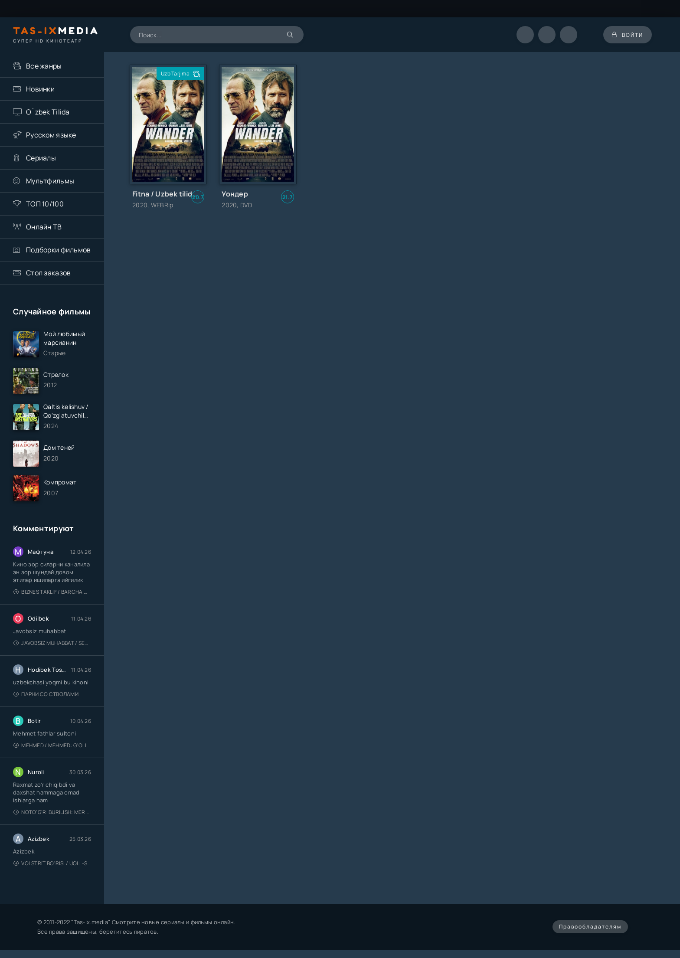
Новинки (40, 89)
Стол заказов (48, 273)
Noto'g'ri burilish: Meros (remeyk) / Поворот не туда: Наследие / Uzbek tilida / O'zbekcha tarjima (52, 812)
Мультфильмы (50, 181)
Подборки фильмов (58, 250)
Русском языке (51, 135)
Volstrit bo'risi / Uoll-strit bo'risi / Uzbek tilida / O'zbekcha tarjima (52, 863)
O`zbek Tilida (48, 112)
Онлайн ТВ (44, 227)
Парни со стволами (45, 694)
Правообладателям (590, 926)
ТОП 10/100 (45, 204)
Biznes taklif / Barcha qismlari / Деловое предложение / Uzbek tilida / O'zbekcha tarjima (52, 591)
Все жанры (44, 66)
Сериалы (41, 158)
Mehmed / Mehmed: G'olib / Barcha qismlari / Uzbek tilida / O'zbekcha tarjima (52, 745)
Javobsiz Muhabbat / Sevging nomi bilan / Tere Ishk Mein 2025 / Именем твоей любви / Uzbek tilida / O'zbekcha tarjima (52, 643)
